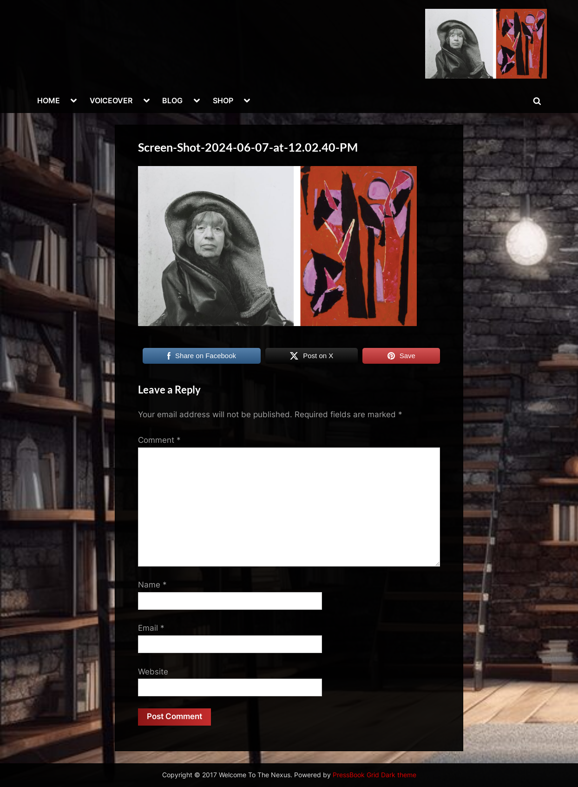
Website (153, 671)
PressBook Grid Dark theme (374, 775)
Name (152, 584)
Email (151, 628)
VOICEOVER (111, 100)
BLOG (172, 100)
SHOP (223, 100)
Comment (159, 440)
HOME (48, 100)
